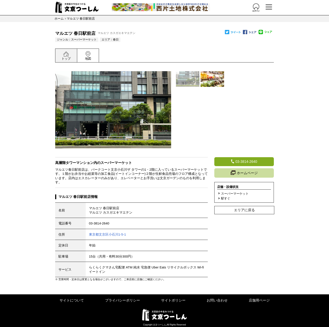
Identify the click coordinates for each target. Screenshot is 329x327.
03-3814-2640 (99, 223)
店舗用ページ (259, 300)
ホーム (59, 18)
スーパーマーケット (84, 39)
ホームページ (244, 172)
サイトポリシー (173, 300)
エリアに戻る (244, 210)
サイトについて (72, 300)
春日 (116, 39)
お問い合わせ (217, 300)
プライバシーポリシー (122, 300)
